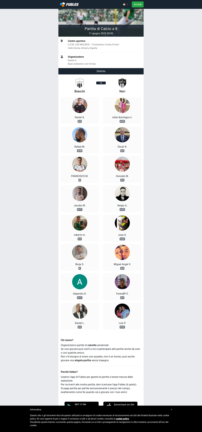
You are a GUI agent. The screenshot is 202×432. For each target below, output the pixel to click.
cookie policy (122, 418)
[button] (125, 4)
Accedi (138, 4)
